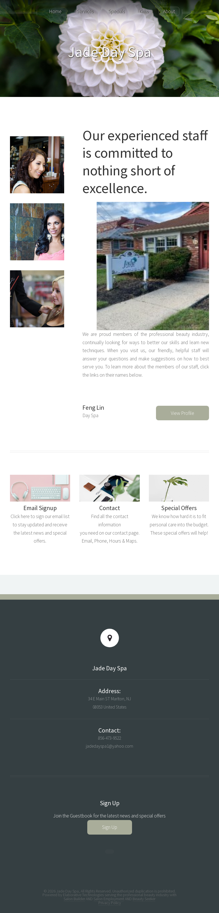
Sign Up (109, 827)
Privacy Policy (109, 902)
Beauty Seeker (144, 898)
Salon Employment (109, 898)
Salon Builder (74, 898)
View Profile (182, 413)
